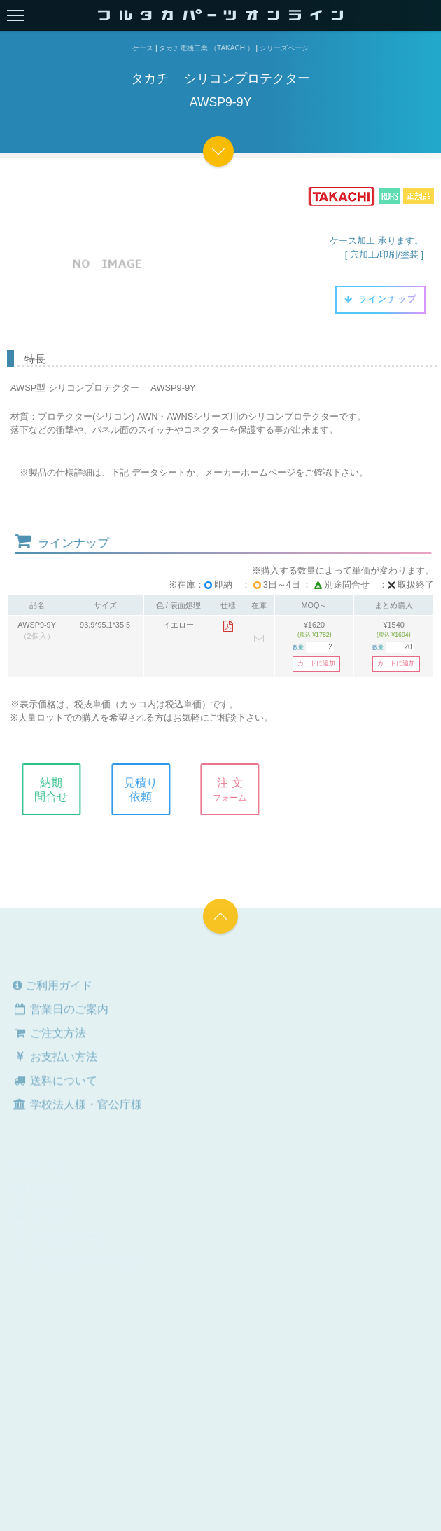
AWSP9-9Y (37, 625)
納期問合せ (59, 789)
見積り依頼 (148, 789)
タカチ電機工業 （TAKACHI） (206, 48)
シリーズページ (284, 48)
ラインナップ (380, 299)
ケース (142, 48)
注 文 (238, 789)
